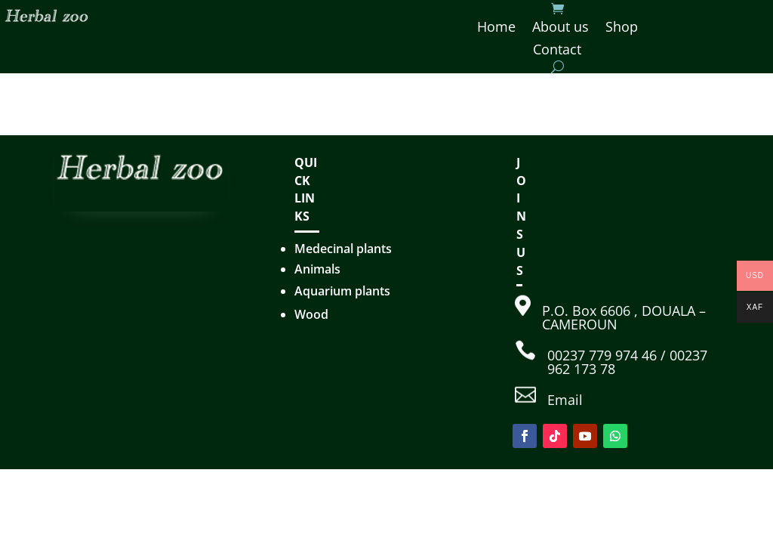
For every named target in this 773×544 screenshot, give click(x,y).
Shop (621, 28)
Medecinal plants (343, 248)
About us (560, 28)
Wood (311, 314)
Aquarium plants (342, 291)
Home (496, 28)
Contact (557, 51)
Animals (317, 269)
